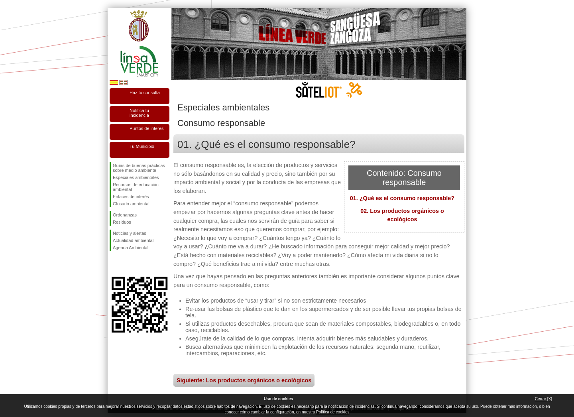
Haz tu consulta (145, 92)
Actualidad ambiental (133, 240)
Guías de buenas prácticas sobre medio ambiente (139, 168)
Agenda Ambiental (130, 247)
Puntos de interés (147, 128)
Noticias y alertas (129, 233)
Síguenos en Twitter (127, 264)
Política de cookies (332, 412)
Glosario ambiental (131, 203)
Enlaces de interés (131, 196)
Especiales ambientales (136, 177)
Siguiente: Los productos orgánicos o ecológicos (244, 380)
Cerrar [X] (543, 399)
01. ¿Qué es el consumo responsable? (402, 198)
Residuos (122, 222)
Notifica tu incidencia (139, 113)
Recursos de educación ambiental (136, 187)
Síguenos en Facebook (114, 264)
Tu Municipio (142, 146)
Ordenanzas (125, 214)
